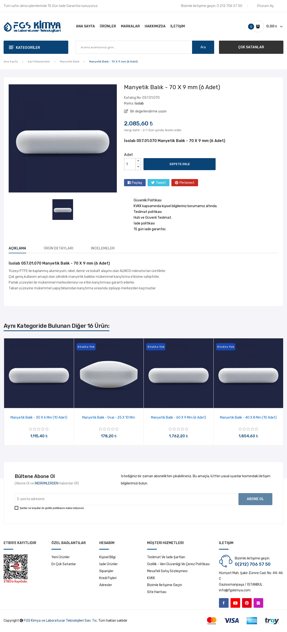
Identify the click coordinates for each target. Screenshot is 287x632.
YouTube (235, 603)
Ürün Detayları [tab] (58, 248)
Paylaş (137, 183)
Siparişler (106, 571)
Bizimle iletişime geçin (164, 585)
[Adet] (130, 164)
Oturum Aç (265, 6)
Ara (203, 47)
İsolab (139, 103)
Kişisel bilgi (107, 557)
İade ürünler (108, 564)
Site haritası (156, 592)
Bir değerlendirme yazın (148, 111)
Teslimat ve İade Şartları (166, 557)
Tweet (161, 183)
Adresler (105, 585)
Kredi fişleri (108, 578)
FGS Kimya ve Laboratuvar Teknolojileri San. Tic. (61, 621)
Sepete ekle (179, 164)
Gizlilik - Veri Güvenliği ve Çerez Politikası (178, 564)
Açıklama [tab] (17, 248)
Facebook (224, 603)
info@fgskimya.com (234, 590)
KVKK (151, 578)
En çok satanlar (63, 564)
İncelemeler (103, 248)
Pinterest (187, 183)
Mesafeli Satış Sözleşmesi (167, 571)
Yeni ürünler (60, 557)
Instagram (258, 603)
